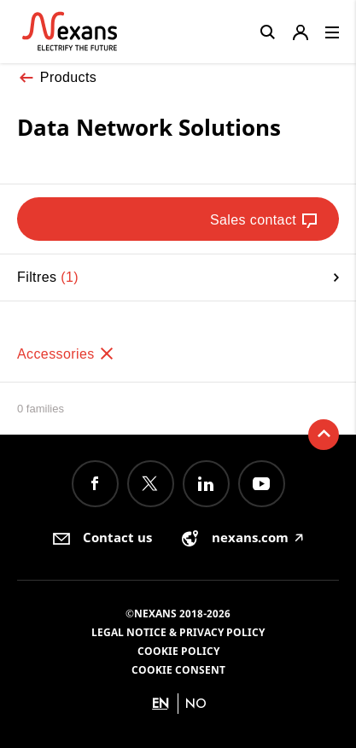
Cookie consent (178, 670)
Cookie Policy (178, 651)
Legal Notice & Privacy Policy (178, 632)
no (196, 703)
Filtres (178, 277)
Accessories (66, 354)
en (160, 703)
